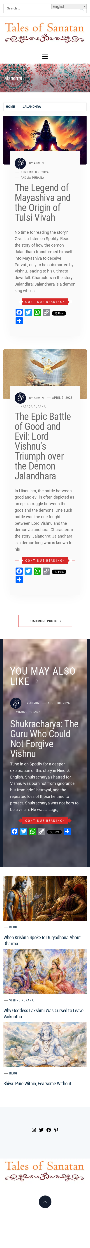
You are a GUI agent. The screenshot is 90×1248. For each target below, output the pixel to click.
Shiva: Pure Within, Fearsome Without (37, 1083)
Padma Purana (32, 177)
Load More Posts (45, 621)
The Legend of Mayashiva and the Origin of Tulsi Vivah (43, 202)
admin (39, 163)
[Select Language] (69, 6)
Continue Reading (45, 302)
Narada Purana (33, 406)
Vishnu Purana (28, 712)
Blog (13, 927)
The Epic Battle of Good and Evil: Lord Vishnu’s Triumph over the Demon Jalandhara (43, 446)
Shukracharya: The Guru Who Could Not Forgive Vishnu (44, 739)
